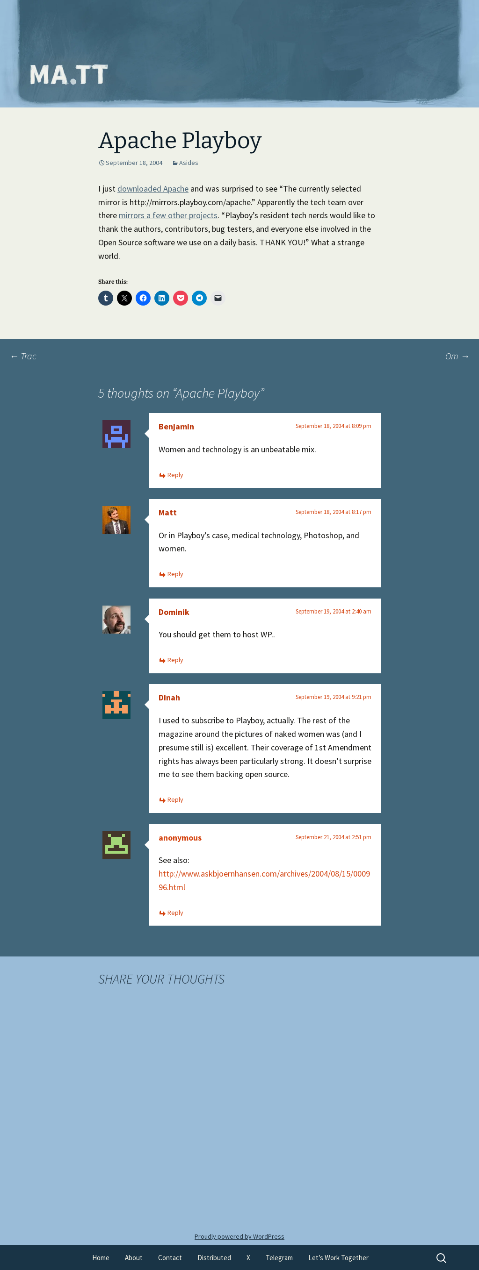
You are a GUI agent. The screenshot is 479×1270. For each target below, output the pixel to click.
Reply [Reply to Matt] (175, 574)
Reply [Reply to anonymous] (175, 912)
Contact (170, 1257)
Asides (188, 162)
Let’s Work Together (338, 1257)
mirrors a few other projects (168, 215)
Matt (168, 512)
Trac (22, 356)
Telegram (279, 1257)
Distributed (214, 1257)
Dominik (174, 611)
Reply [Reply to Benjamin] (175, 475)
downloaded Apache (153, 188)
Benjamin (176, 426)
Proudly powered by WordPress (239, 1236)
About (134, 1257)
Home (100, 1257)
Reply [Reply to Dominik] (175, 660)
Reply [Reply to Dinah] (175, 799)
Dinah (169, 697)
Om (457, 356)
